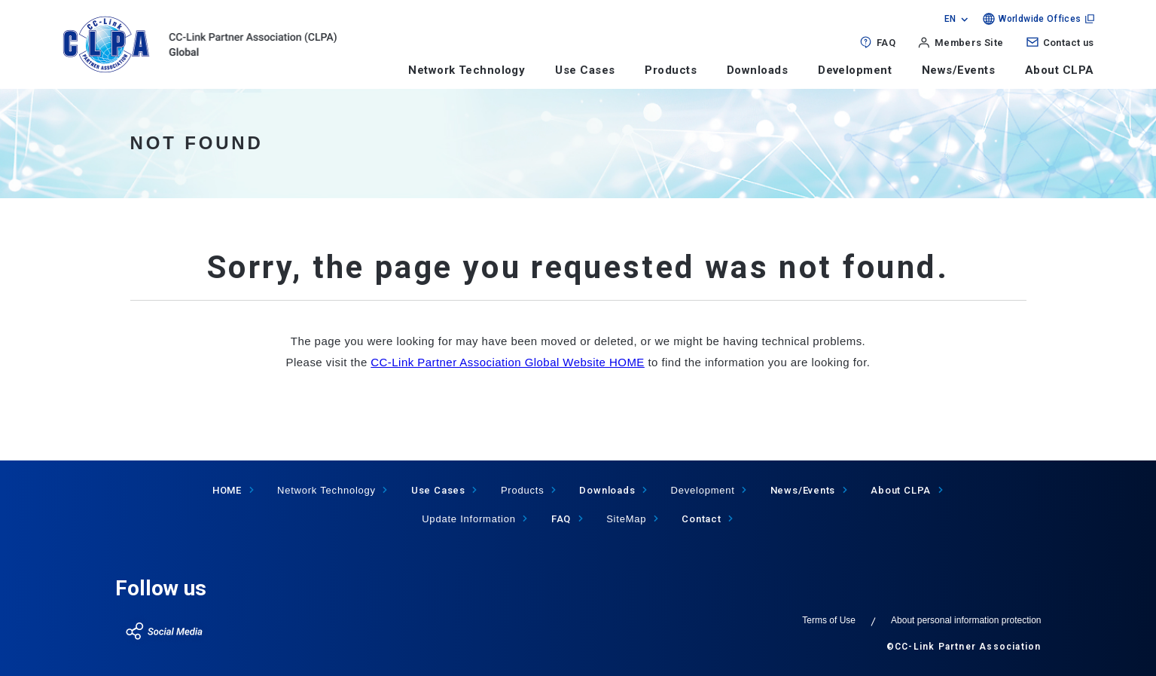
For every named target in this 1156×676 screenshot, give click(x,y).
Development (855, 70)
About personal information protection (966, 620)
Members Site (969, 42)
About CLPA (1059, 70)
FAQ (886, 42)
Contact (701, 519)
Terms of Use (829, 620)
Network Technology (466, 70)
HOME (227, 490)
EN (950, 18)
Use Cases (585, 70)
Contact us (1068, 42)
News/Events (958, 70)
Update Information (469, 519)
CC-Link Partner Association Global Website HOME (508, 362)
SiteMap (626, 519)
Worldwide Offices (1040, 19)
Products (671, 70)
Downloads (757, 70)
